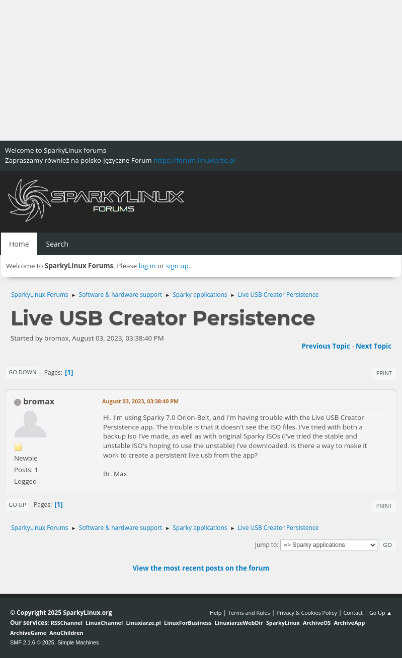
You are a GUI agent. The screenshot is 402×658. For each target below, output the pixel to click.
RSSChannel (67, 622)
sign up (177, 265)
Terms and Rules (249, 612)
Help (215, 612)
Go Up (17, 504)
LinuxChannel (104, 622)
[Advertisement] (201, 70)
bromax (38, 401)
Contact (353, 612)
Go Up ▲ (380, 612)
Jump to (266, 544)
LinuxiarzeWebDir (239, 622)
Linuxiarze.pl (143, 622)
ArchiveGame (28, 632)
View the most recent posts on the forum (200, 568)
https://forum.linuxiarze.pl (194, 160)
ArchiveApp (349, 622)
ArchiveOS (317, 622)
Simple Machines (78, 642)
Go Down (22, 372)
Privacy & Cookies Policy (306, 612)
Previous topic (325, 346)
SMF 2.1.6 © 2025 (32, 642)
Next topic (373, 346)
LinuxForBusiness (187, 622)
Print (384, 373)
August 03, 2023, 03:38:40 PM (140, 401)
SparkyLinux (283, 622)
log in (147, 265)
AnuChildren (66, 632)
